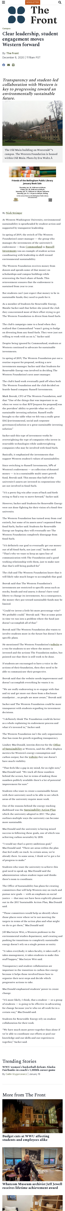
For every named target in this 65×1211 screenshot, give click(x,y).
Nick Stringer (14, 213)
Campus (6, 28)
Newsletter (32, 2)
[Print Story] (13, 65)
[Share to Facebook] (3, 65)
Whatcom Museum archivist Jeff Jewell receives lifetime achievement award (32, 1186)
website (54, 644)
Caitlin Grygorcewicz (16, 1074)
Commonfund (34, 247)
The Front (12, 53)
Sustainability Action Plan (40, 810)
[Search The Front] (60, 2)
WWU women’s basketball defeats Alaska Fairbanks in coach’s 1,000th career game (28, 1068)
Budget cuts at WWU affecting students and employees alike (25, 1138)
